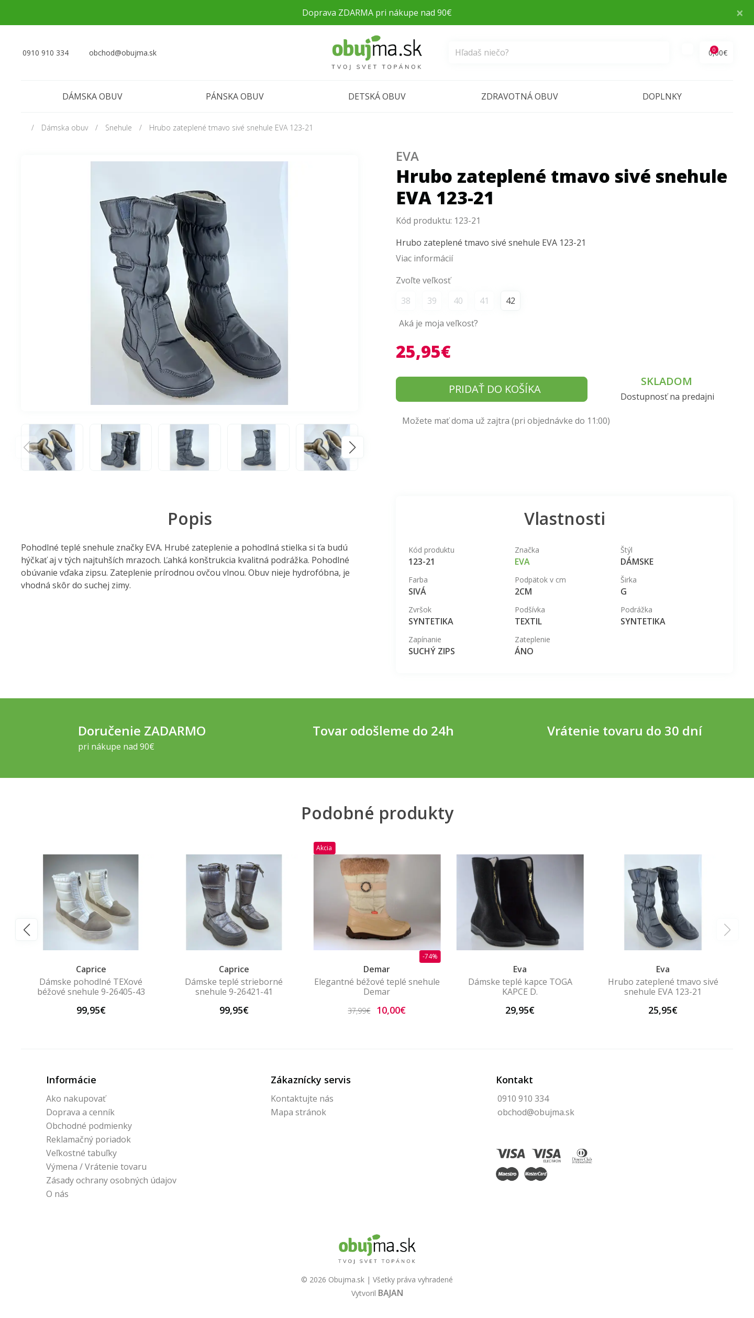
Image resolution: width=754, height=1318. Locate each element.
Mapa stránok (298, 1112)
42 (510, 300)
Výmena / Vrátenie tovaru (96, 1166)
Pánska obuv (235, 96)
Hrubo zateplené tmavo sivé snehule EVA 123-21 (231, 128)
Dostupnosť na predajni (667, 396)
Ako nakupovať (76, 1098)
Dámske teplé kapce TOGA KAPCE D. (520, 986)
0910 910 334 (523, 1098)
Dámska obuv (92, 96)
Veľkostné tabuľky (81, 1153)
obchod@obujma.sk (535, 1112)
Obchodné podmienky (89, 1126)
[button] (352, 447)
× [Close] (740, 12)
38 (406, 300)
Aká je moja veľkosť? (438, 323)
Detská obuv (377, 96)
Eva (407, 155)
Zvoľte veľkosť (423, 280)
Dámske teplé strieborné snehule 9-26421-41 (234, 986)
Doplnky (662, 96)
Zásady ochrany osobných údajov (111, 1180)
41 (484, 300)
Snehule (118, 128)
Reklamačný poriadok (88, 1139)
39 (432, 300)
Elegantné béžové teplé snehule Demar (377, 986)
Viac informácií (424, 258)
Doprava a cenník (80, 1112)
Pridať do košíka (495, 389)
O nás (57, 1194)
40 (458, 300)
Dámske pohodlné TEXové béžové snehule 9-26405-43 (91, 986)
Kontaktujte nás (302, 1098)
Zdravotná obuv (519, 96)
